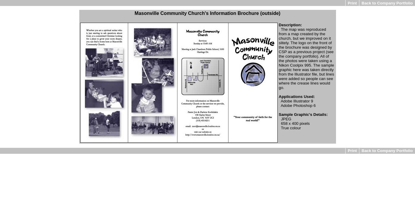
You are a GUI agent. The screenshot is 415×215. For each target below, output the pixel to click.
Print (352, 3)
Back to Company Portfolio (387, 3)
